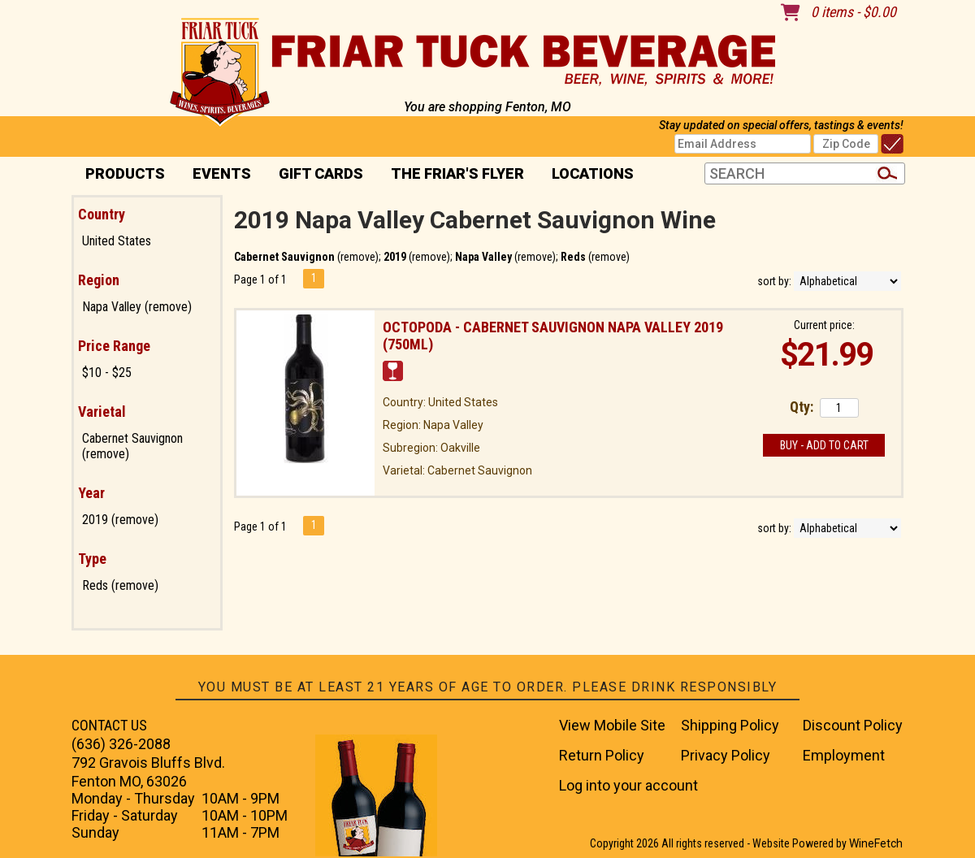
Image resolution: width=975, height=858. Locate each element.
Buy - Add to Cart (824, 445)
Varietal (102, 411)
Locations (587, 175)
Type (92, 558)
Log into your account (628, 785)
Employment (844, 755)
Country (101, 214)
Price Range (114, 345)
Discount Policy (853, 725)
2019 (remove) (120, 519)
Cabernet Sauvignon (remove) (132, 446)
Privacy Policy (725, 755)
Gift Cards (321, 173)
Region (98, 279)
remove (357, 256)
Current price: (824, 325)
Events (222, 173)
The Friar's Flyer (457, 173)
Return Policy (601, 755)
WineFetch (876, 843)
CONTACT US (109, 725)
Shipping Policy (730, 725)
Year (91, 492)
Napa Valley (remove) (137, 306)
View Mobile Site (612, 725)
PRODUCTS (120, 175)
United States (116, 241)
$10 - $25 (107, 372)
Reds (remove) (120, 585)
